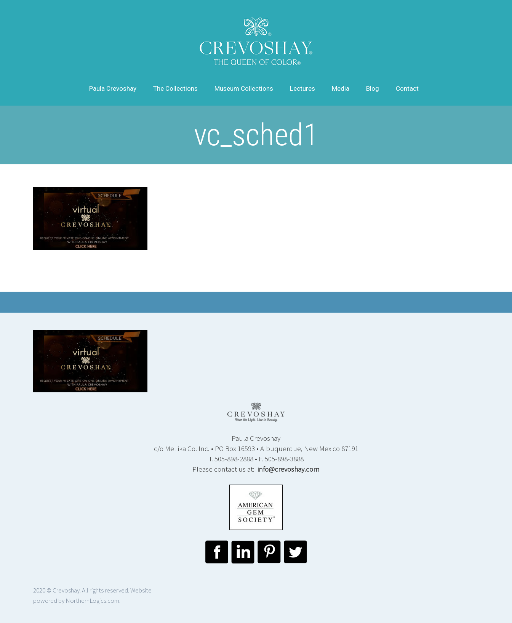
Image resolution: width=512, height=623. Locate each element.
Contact (407, 88)
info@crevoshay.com (289, 469)
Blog (372, 88)
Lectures (302, 88)
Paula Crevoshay (112, 88)
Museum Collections (243, 88)
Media (340, 88)
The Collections (175, 88)
